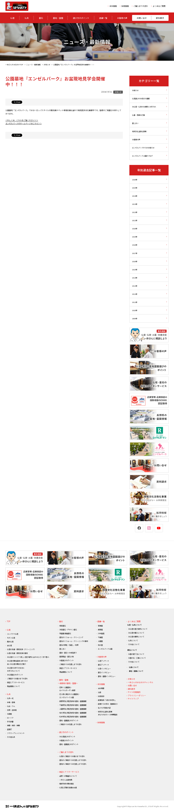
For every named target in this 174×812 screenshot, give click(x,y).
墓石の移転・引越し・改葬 (68, 645)
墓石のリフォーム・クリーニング (71, 637)
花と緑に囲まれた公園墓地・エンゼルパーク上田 (69, 695)
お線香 (9, 714)
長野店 (100, 629)
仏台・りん (11, 706)
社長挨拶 (101, 696)
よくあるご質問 (159, 6)
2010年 (134, 310)
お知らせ (47, 64)
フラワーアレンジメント (15, 733)
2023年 (134, 204)
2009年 (134, 318)
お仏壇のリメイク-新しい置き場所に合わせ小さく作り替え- (28, 657)
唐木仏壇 (10, 641)
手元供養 (10, 721)
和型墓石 (62, 625)
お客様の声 (136, 139)
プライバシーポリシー (137, 695)
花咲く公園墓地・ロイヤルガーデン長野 (67, 688)
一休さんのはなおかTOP (14, 64)
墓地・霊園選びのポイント (68, 720)
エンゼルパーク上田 (105, 649)
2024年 (134, 196)
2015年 (134, 269)
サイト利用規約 (134, 692)
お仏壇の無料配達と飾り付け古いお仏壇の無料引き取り (17, 662)
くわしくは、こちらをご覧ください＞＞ (21, 120)
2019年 (134, 237)
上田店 (100, 641)
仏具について (133, 640)
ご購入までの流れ (140, 6)
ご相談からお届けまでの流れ (17, 678)
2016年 (134, 261)
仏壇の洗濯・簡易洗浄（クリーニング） (21, 649)
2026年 (134, 179)
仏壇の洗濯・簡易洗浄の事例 (17, 653)
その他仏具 (11, 737)
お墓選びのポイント (66, 660)
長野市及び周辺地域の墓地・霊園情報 (72, 701)
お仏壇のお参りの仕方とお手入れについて (15, 669)
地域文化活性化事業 (139, 131)
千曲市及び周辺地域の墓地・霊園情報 (72, 705)
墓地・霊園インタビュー (106, 676)
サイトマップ (133, 698)
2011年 (134, 302)
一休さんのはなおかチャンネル (140, 682)
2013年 (134, 286)
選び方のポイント (66, 732)
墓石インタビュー (104, 672)
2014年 (134, 277)
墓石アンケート (103, 664)
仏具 (8, 694)
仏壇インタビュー (104, 668)
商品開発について (13, 686)
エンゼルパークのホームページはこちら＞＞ (23, 123)
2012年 (134, 294)
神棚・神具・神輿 (13, 725)
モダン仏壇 (11, 637)
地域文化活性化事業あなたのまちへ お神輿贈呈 (107, 713)
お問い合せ (132, 685)
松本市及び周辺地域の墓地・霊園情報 (72, 716)
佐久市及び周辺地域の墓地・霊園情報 (72, 712)
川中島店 (101, 633)
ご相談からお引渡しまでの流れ (70, 664)
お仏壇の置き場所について (137, 629)
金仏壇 (9, 645)
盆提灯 (9, 729)
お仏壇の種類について (136, 636)
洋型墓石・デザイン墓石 (68, 629)
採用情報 (125, 6)
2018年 (134, 245)
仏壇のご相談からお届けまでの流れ (72, 756)
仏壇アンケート (103, 661)
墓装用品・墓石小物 (66, 656)
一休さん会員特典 (65, 779)
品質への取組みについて (68, 776)
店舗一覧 (101, 621)
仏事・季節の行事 (138, 115)
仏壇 (8, 629)
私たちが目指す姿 (104, 707)
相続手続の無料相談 (66, 783)
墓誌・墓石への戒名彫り (68, 652)
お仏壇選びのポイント (15, 674)
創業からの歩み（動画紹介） (108, 704)
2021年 (134, 220)
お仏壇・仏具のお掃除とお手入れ (144, 107)
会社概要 (101, 688)
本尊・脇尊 (11, 702)
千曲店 (100, 637)
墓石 (61, 621)
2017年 (134, 253)
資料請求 (131, 689)
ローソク (10, 717)
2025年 (134, 187)
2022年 (134, 212)
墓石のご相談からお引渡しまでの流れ (72, 760)
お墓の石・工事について (137, 658)
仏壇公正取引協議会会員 (68, 787)
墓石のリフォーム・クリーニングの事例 (73, 641)
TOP (8, 621)
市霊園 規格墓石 (65, 633)
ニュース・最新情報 (33, 64)
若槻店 (100, 625)
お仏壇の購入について (136, 632)
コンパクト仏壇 (12, 634)
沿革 (99, 692)
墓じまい (135, 123)
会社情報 (113, 6)
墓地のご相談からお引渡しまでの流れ (72, 764)
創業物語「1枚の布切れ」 (107, 700)
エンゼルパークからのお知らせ (143, 147)
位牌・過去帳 (12, 710)
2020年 (134, 228)
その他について (133, 644)
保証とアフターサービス (15, 682)
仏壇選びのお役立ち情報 (141, 98)
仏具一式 (10, 698)
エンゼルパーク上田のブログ (142, 156)
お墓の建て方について (136, 654)
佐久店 (100, 645)
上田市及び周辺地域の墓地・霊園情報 (72, 709)
